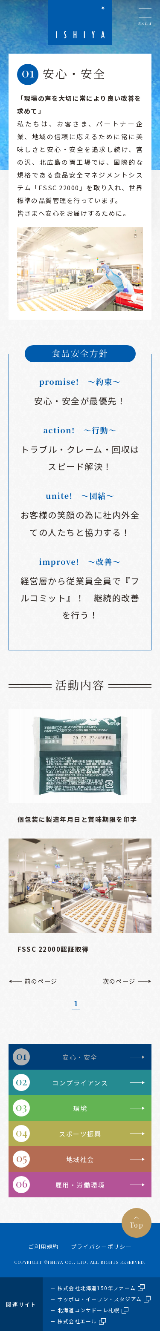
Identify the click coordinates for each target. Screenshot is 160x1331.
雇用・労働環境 (80, 1184)
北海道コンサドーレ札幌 (88, 1310)
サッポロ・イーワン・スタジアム (100, 1298)
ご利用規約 (43, 1246)
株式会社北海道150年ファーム (97, 1287)
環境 (80, 1108)
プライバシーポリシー (101, 1246)
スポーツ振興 (80, 1133)
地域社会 (80, 1159)
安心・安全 (80, 1057)
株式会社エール (77, 1321)
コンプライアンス (80, 1082)
